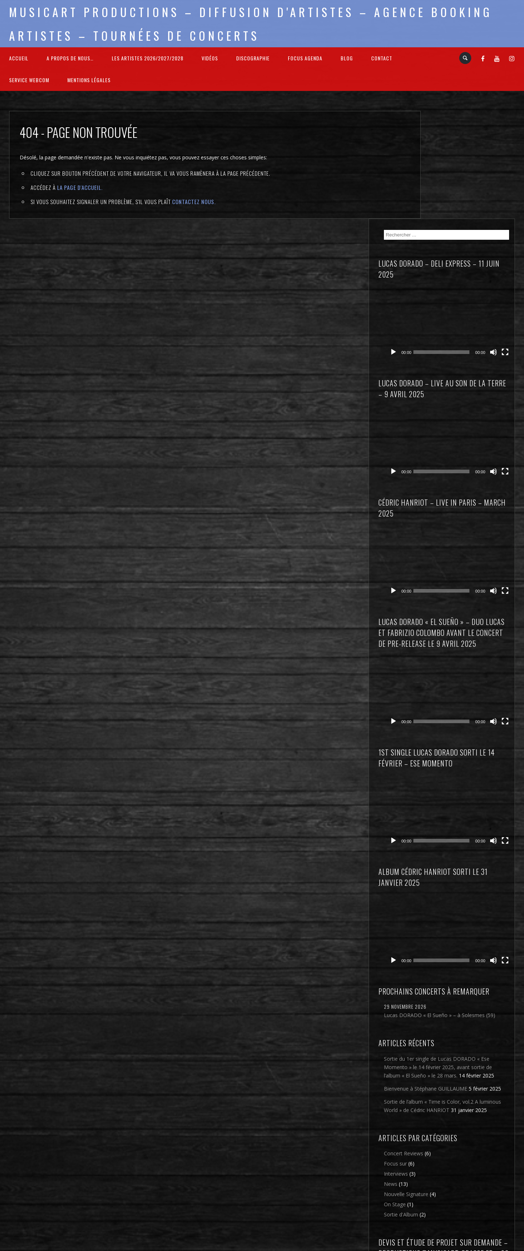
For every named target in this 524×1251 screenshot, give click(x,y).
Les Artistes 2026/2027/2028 (147, 58)
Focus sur (439, 1003)
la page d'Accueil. (80, 187)
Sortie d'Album (445, 1054)
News (435, 1024)
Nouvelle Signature (450, 1034)
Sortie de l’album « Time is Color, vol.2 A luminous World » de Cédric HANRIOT (468, 942)
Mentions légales (89, 80)
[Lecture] (437, 219)
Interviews (440, 1014)
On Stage (439, 1044)
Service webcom (29, 80)
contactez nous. (194, 202)
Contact (381, 58)
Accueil (18, 58)
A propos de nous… (70, 58)
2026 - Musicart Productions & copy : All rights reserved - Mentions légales (262, 1246)
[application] (471, 202)
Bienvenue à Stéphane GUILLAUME (454, 916)
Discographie (253, 58)
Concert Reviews (448, 993)
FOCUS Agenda (305, 58)
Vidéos (210, 58)
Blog (347, 58)
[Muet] (493, 219)
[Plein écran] (505, 219)
